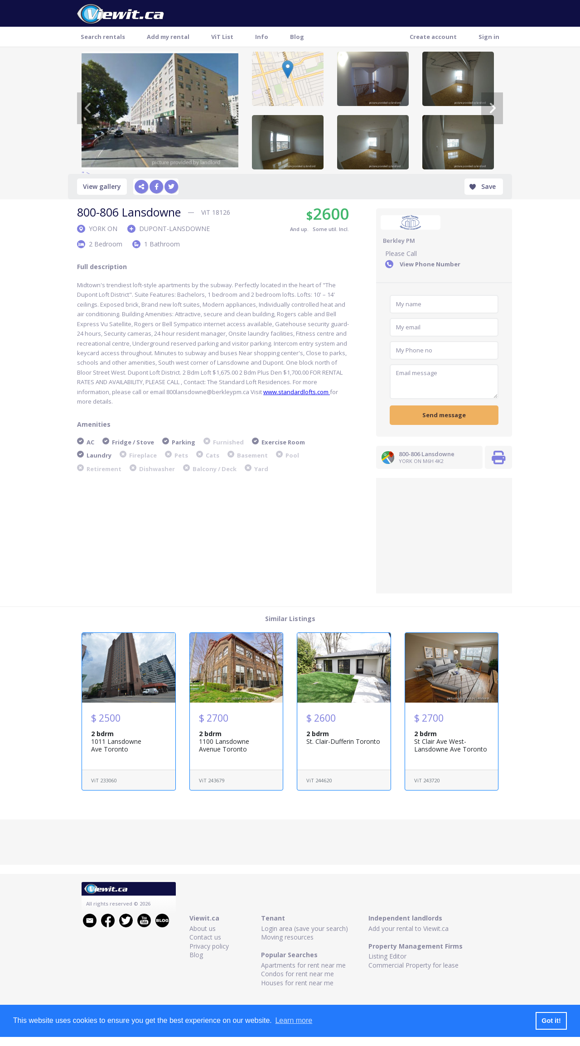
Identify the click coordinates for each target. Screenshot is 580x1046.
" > (160, 110)
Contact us (205, 937)
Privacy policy (209, 946)
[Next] (492, 108)
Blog (297, 37)
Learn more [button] (293, 1020)
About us (202, 928)
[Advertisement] (444, 534)
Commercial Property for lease (413, 965)
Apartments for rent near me (303, 965)
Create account (433, 37)
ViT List (222, 37)
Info (261, 37)
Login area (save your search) (304, 928)
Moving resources (287, 937)
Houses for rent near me (297, 983)
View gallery (102, 186)
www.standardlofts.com (296, 392)
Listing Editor (387, 956)
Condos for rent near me (297, 973)
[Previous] (88, 108)
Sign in (488, 37)
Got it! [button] (551, 1020)
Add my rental (168, 37)
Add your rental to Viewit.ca (408, 928)
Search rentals (103, 37)
